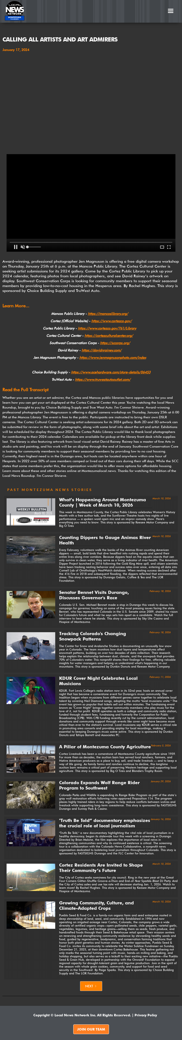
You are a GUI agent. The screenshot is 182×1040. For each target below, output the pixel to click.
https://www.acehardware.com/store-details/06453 (110, 372)
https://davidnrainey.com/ (101, 350)
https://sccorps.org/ (115, 343)
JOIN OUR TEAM (91, 1029)
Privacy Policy (146, 1015)
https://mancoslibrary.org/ (108, 314)
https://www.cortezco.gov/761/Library (107, 328)
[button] (170, 11)
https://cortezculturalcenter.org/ (108, 336)
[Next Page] (91, 986)
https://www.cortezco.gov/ (111, 321)
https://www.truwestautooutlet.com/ (102, 379)
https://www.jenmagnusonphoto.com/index (112, 358)
